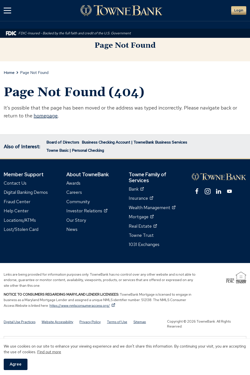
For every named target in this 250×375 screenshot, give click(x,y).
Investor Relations (86, 211)
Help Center (16, 211)
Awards (73, 183)
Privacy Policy (90, 322)
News (71, 229)
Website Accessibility (57, 322)
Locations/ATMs (20, 220)
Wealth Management (152, 207)
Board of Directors (62, 142)
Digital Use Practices (19, 322)
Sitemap (139, 322)
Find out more (49, 351)
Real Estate (143, 226)
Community (78, 201)
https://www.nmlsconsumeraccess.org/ (82, 305)
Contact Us (15, 183)
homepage (46, 115)
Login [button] (238, 10)
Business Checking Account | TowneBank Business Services (134, 142)
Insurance (141, 198)
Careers (74, 192)
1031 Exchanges (144, 244)
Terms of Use (117, 322)
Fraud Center (17, 201)
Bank (136, 189)
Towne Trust (141, 235)
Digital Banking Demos (26, 192)
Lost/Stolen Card (21, 229)
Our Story (76, 220)
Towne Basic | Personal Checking (75, 150)
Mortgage (141, 217)
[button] (7, 10)
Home (9, 72)
